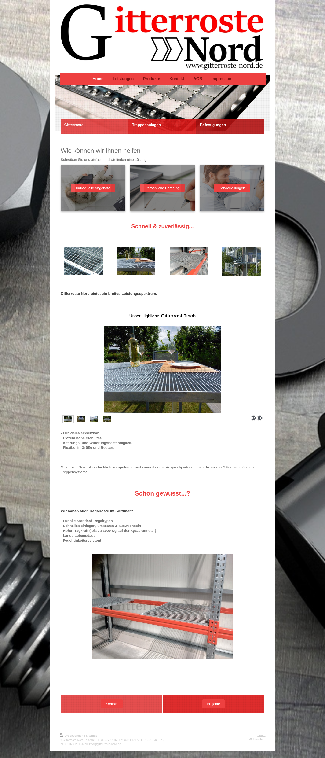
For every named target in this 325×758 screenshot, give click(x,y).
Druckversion (72, 735)
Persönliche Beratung (162, 188)
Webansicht (257, 739)
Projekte (213, 704)
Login (261, 735)
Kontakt (112, 704)
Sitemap (91, 735)
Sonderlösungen (232, 188)
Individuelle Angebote (93, 188)
